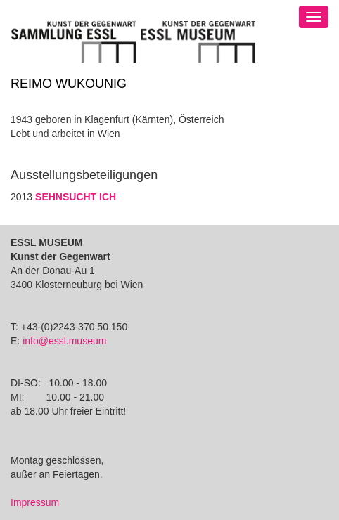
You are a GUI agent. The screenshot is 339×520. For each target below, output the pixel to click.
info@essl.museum (64, 340)
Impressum (35, 502)
